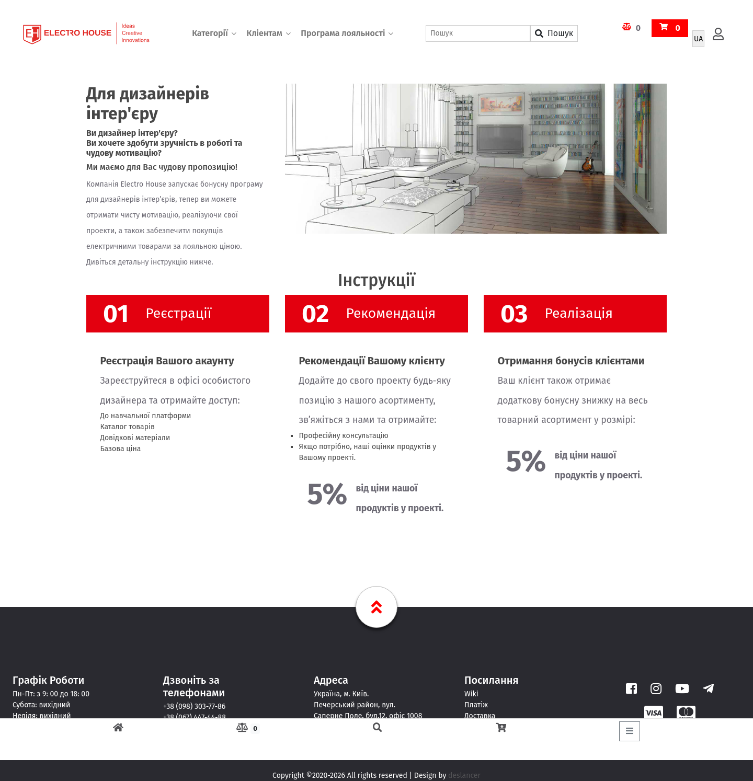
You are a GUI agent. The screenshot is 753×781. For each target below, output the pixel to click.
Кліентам (264, 34)
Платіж (476, 704)
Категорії (210, 34)
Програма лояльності (343, 34)
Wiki (471, 694)
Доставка (479, 715)
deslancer (464, 775)
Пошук (554, 34)
